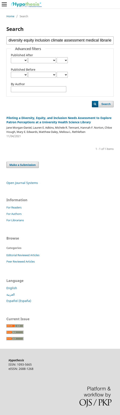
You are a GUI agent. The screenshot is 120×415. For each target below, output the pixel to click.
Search (106, 104)
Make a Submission (22, 165)
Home (10, 16)
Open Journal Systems (22, 183)
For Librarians (15, 220)
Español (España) (18, 301)
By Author (18, 84)
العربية (10, 294)
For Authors (14, 214)
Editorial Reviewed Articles (22, 255)
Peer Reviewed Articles (20, 261)
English (11, 288)
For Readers (14, 207)
